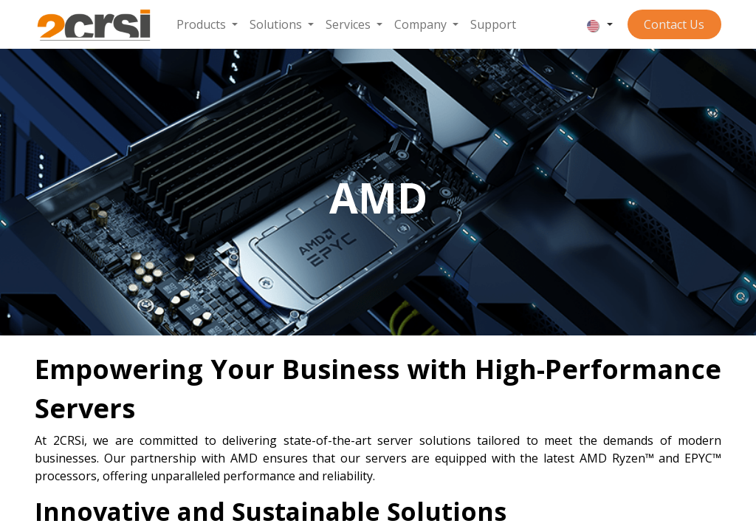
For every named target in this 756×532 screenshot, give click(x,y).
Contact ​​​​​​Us (674, 24)
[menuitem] (207, 24)
